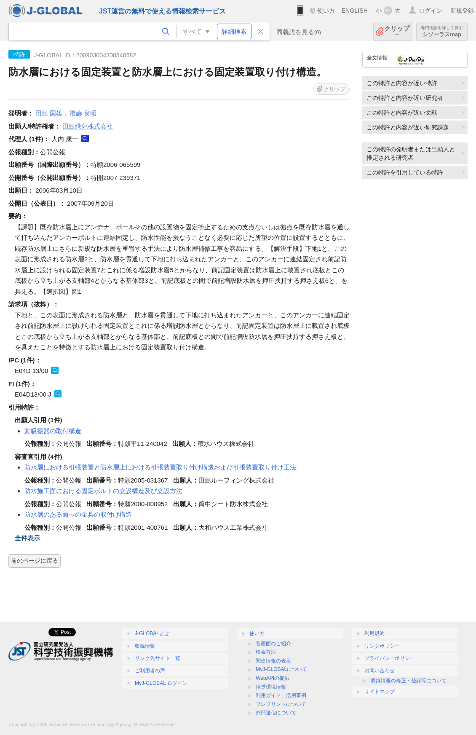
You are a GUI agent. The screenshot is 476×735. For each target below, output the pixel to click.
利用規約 (374, 633)
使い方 (326, 10)
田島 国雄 (48, 113)
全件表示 (27, 538)
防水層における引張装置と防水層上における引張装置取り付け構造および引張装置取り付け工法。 (163, 467)
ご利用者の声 (150, 670)
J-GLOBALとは (152, 633)
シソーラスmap (442, 31)
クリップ (396, 31)
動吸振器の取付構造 (52, 431)
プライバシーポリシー (389, 658)
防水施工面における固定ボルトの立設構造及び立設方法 (103, 490)
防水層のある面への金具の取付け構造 (78, 514)
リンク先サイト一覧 (157, 658)
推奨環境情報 (271, 687)
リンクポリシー (382, 646)
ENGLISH (354, 10)
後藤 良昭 (83, 113)
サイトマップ (379, 692)
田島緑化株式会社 (87, 126)
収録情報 (145, 646)
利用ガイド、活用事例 (281, 695)
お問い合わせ (379, 670)
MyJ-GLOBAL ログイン (161, 683)
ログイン (430, 10)
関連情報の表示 (273, 661)
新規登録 (462, 10)
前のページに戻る (34, 560)
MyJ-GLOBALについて (281, 669)
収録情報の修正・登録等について (409, 681)
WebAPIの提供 (272, 678)
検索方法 (266, 652)
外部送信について (276, 713)
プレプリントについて (281, 704)
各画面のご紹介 (273, 643)
